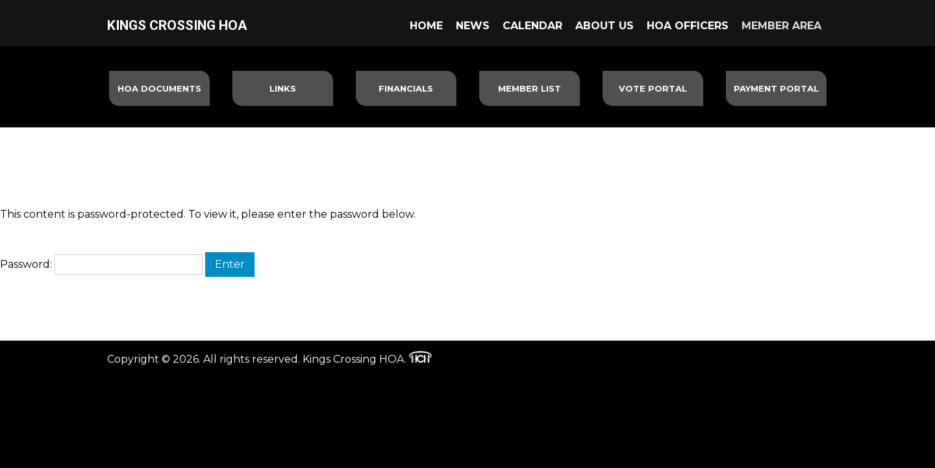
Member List (529, 88)
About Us (604, 26)
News (473, 26)
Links (282, 88)
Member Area (781, 26)
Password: (101, 264)
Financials (406, 88)
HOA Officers (688, 26)
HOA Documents (159, 88)
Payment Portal (776, 88)
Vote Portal (653, 88)
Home (426, 26)
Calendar (532, 26)
